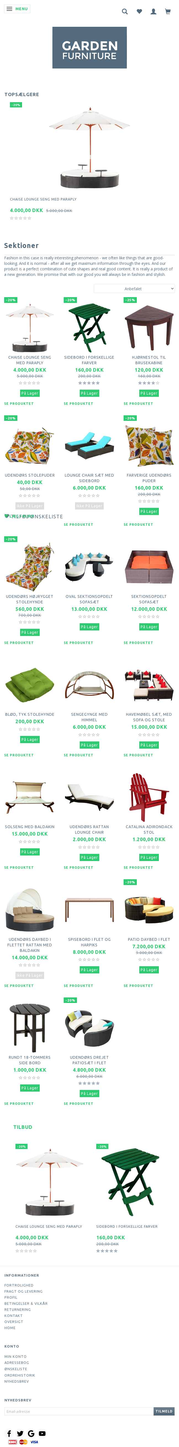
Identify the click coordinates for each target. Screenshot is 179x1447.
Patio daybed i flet (149, 939)
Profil (10, 1297)
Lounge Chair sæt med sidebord (89, 478)
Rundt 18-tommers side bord (30, 1060)
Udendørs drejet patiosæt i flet (89, 1060)
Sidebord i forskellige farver (89, 360)
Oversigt (13, 1322)
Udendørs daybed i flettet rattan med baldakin (29, 945)
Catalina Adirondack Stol (149, 830)
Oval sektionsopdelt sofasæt (89, 599)
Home (10, 1328)
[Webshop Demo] (89, 46)
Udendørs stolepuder (30, 475)
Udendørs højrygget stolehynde (30, 599)
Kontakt (13, 1315)
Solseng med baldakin (30, 827)
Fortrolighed (19, 1285)
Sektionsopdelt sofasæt (149, 599)
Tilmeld (164, 1411)
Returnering (17, 1309)
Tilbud (23, 1127)
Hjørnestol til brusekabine (149, 360)
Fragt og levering (23, 1291)
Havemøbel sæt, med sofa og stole (149, 717)
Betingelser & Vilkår (26, 1303)
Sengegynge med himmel (89, 717)
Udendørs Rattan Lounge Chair (89, 830)
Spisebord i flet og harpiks (89, 942)
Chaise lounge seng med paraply (43, 199)
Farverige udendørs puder (149, 478)
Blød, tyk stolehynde (30, 714)
